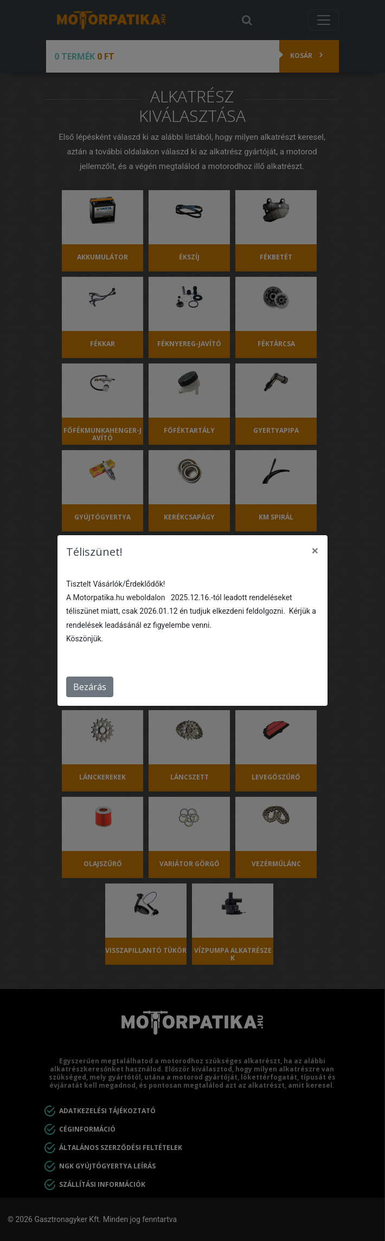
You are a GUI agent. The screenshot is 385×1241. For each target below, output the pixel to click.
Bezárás (89, 687)
